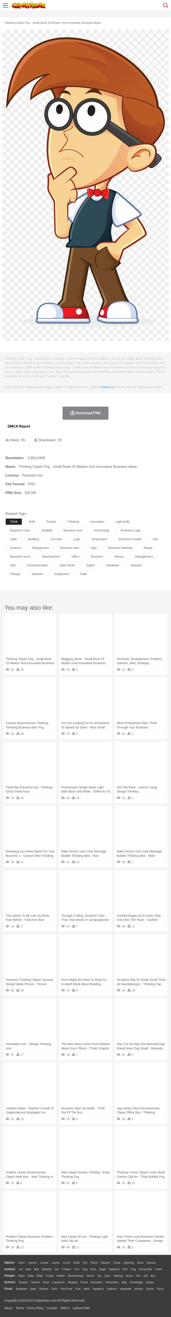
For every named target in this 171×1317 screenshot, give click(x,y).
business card (20, 530)
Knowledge (136, 1282)
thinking (73, 521)
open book (67, 565)
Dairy (33, 1288)
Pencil (84, 1282)
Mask (21, 1275)
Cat (57, 1269)
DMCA (65, 1308)
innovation (97, 521)
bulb (32, 521)
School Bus (112, 1282)
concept (56, 539)
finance (15, 548)
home (129, 1275)
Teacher (35, 1282)
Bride (40, 1275)
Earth (76, 1262)
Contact (52, 1308)
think (13, 521)
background (40, 548)
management (144, 556)
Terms (20, 1308)
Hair (138, 1275)
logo (76, 539)
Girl (146, 1275)
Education (96, 1282)
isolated (46, 530)
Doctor (90, 1275)
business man (69, 548)
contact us (107, 387)
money (119, 556)
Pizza (160, 1288)
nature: (9, 1262)
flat (155, 539)
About (8, 1308)
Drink (54, 1288)
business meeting (120, 548)
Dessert (43, 1288)
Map (124, 1282)
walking (118, 1275)
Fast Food (66, 1288)
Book (46, 1282)
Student (23, 1282)
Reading (73, 1282)
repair (148, 548)
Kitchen (138, 1288)
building (33, 539)
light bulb (122, 521)
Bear (28, 1269)
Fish (124, 1269)
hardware (112, 565)
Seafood (112, 1288)
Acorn (21, 1262)
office (75, 556)
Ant (21, 1269)
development (51, 556)
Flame (94, 1262)
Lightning (128, 1262)
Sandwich (98, 1288)
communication (37, 565)
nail (12, 565)
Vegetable (125, 1288)
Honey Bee (145, 1269)
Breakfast (21, 1288)
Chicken (66, 1269)
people (51, 521)
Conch (66, 1262)
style (13, 539)
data (83, 574)
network (37, 574)
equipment (61, 574)
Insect (158, 1269)
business (97, 556)
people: (10, 1275)
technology (101, 530)
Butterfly (47, 1269)
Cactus (56, 1262)
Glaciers (105, 1262)
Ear (100, 1275)
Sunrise (151, 1262)
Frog (133, 1269)
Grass (116, 1262)
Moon (140, 1262)
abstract (136, 565)
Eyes (107, 1275)
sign (94, 548)
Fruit (77, 1288)
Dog (84, 1269)
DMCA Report (19, 426)
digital (90, 565)
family (50, 1275)
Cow (76, 1269)
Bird (36, 1269)
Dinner (150, 1288)
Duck (93, 1269)
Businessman (76, 1275)
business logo (131, 530)
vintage (15, 574)
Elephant (114, 1269)
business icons (20, 556)
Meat (86, 1288)
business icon (72, 530)
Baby (31, 1275)
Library (150, 1282)
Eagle (102, 1269)
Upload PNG (81, 1308)
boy (153, 1275)
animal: (10, 1269)
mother (61, 1275)
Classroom (58, 1282)
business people (130, 539)
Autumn (32, 1262)
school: (10, 1282)
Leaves (44, 1262)
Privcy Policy (35, 1308)
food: (8, 1288)
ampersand (99, 539)
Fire (85, 1262)
